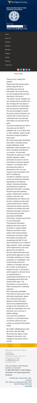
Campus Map (23, 378)
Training (7, 42)
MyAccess (12, 382)
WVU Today (20, 384)
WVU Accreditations (11, 366)
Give (6, 382)
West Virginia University (17, 2)
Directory (29, 380)
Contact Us (8, 65)
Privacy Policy (9, 354)
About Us (8, 38)
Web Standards (23, 366)
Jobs (29, 378)
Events (7, 57)
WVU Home (10, 24)
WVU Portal (28, 384)
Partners (7, 61)
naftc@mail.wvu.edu (22, 329)
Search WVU (23, 29)
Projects (7, 53)
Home (7, 34)
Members (8, 49)
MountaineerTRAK (22, 382)
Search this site (12, 29)
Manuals (7, 46)
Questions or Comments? (13, 368)
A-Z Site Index (13, 378)
